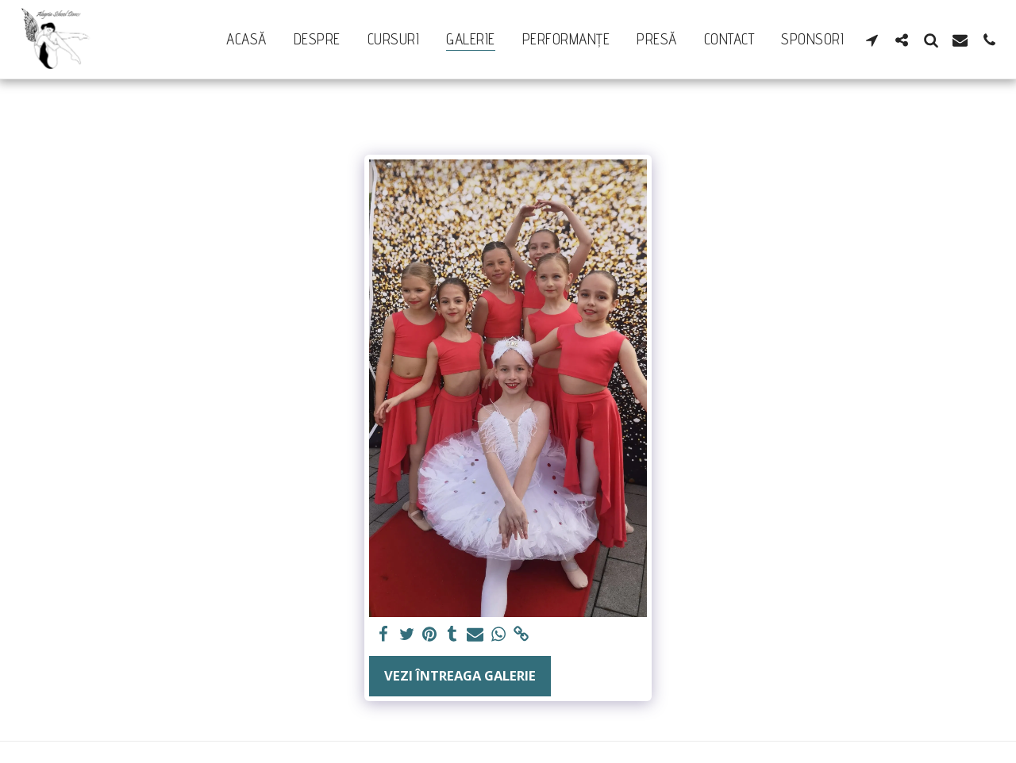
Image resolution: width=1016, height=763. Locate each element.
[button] (872, 40)
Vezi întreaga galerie (460, 675)
